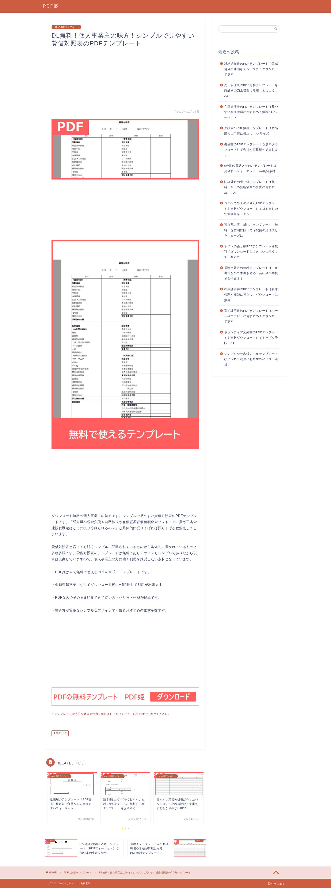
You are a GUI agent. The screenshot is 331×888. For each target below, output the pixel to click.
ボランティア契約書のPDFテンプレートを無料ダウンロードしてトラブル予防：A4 (251, 338)
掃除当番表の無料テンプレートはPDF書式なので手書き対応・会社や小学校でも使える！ (251, 273)
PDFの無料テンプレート (66, 27)
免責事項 (85, 883)
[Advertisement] (125, 76)
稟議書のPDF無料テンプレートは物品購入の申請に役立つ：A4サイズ (251, 130)
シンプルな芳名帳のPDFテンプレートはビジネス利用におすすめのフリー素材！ (251, 359)
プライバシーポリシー (61, 883)
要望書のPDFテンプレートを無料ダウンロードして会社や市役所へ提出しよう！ (251, 150)
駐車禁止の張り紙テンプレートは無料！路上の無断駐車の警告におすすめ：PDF (249, 187)
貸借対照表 (61, 733)
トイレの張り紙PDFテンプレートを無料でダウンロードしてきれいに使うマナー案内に (251, 252)
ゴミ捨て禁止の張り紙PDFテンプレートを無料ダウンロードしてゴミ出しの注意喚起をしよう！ (251, 209)
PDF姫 (51, 6)
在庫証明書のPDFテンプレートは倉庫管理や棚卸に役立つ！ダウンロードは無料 (251, 295)
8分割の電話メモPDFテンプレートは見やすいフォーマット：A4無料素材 (250, 168)
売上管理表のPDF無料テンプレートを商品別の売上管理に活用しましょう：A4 (251, 91)
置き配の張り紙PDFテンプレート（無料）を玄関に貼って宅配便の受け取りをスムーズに (251, 230)
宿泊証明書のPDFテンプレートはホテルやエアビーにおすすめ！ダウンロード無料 (251, 316)
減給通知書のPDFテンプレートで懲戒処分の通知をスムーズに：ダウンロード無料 (251, 69)
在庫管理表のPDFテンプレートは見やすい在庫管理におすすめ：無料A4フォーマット (251, 112)
